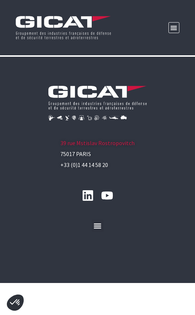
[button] (174, 27)
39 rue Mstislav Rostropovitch (97, 168)
